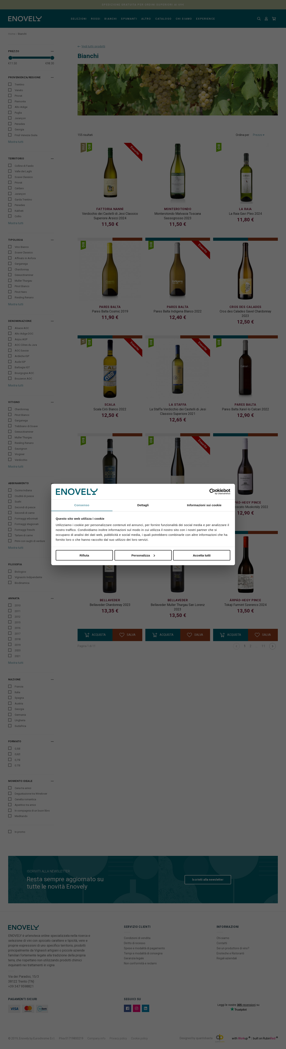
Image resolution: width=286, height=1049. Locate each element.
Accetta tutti (202, 555)
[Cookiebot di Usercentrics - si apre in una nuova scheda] (212, 492)
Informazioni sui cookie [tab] (204, 505)
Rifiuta (84, 555)
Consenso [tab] (81, 505)
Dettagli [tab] (143, 505)
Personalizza (143, 555)
